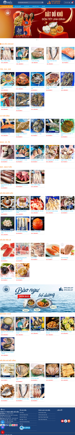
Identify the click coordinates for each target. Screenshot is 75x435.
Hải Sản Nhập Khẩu (24, 414)
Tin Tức (21, 424)
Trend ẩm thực (35, 6)
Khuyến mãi (26, 6)
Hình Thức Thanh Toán (43, 417)
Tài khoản (67, 2)
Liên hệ (43, 6)
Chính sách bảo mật (42, 414)
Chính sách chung (42, 412)
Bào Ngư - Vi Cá (23, 419)
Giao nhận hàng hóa (42, 419)
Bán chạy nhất (18, 6)
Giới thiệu (22, 412)
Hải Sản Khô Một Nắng (24, 421)
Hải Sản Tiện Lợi (23, 417)
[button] (37, 39)
